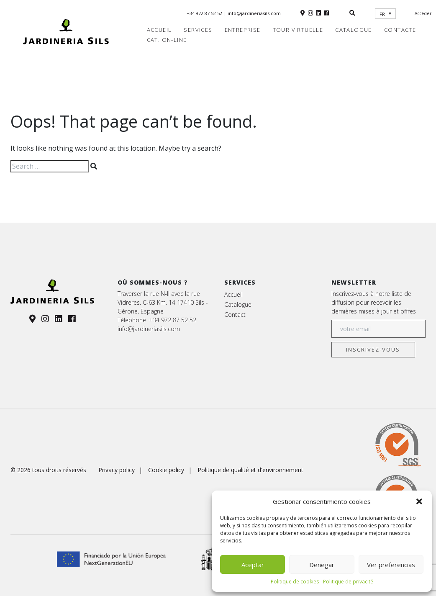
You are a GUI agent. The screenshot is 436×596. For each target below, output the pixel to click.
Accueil (159, 29)
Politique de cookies (295, 581)
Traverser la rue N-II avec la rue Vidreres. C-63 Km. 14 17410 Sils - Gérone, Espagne (163, 302)
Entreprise (243, 29)
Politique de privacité (348, 581)
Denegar (321, 564)
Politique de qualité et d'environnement (250, 470)
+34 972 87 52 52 (205, 13)
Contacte (400, 29)
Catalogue (353, 29)
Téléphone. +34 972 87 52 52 (157, 320)
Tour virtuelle (298, 29)
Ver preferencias (391, 564)
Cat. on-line (167, 40)
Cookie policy (166, 470)
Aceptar (252, 564)
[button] (419, 501)
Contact (235, 315)
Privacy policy (116, 470)
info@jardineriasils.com (254, 13)
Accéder (423, 13)
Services (198, 29)
